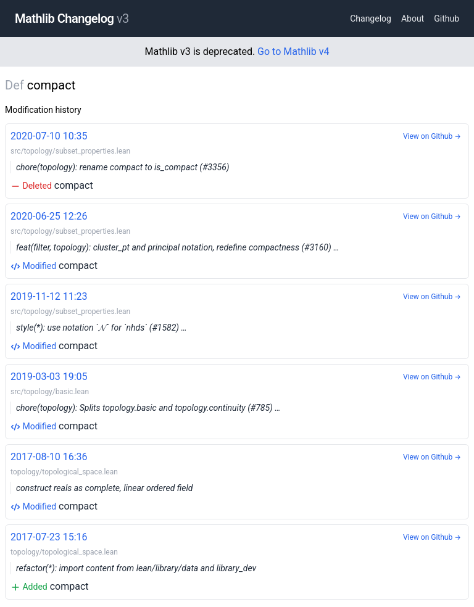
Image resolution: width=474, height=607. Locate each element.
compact (237, 160)
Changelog (370, 18)
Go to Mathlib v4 (293, 51)
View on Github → (432, 136)
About (412, 18)
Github (446, 18)
